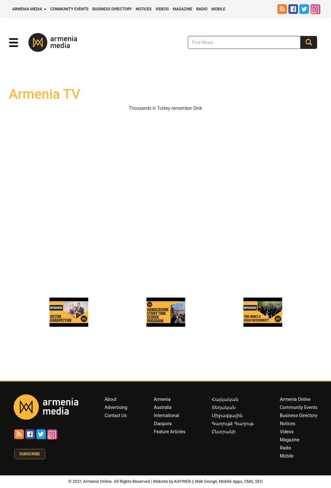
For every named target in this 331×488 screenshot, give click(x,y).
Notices (144, 9)
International (166, 415)
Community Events (69, 9)
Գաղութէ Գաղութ (232, 423)
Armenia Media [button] (29, 9)
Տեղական (224, 407)
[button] (13, 42)
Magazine (182, 9)
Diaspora (163, 423)
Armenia (162, 399)
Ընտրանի (224, 431)
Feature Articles (170, 431)
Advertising (115, 407)
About (110, 399)
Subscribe (29, 454)
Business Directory (112, 9)
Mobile (218, 9)
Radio (202, 9)
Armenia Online (295, 399)
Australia (163, 407)
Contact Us (115, 415)
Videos (162, 9)
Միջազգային (227, 415)
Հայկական (225, 399)
